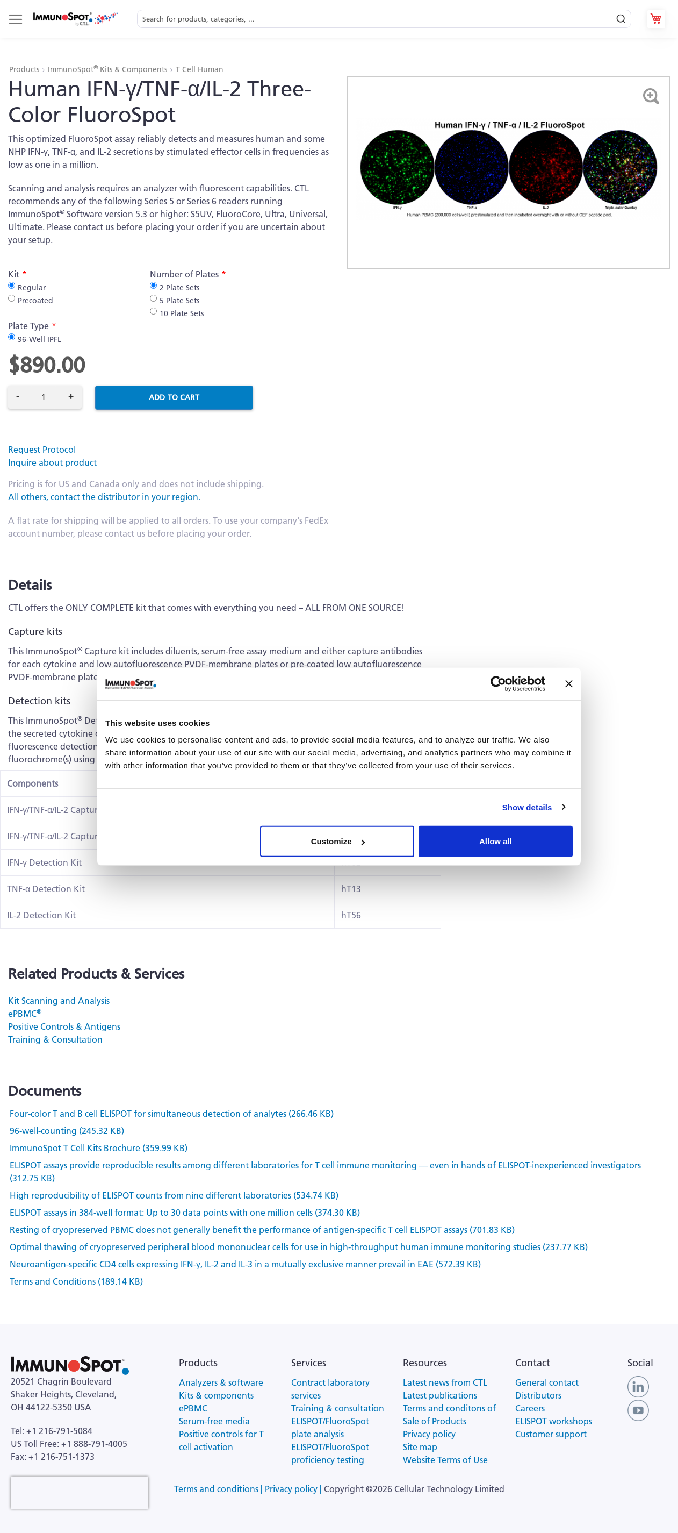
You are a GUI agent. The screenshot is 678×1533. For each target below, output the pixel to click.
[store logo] (75, 19)
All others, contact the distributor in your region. (104, 496)
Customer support (551, 1434)
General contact (547, 1382)
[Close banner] (569, 683)
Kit (13, 274)
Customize (338, 841)
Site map (420, 1447)
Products (25, 69)
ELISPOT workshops (553, 1421)
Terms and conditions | (219, 1489)
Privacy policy (429, 1434)
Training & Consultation (55, 1039)
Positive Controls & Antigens (64, 1026)
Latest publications (440, 1395)
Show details (527, 806)
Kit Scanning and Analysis (59, 1000)
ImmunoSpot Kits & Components (108, 69)
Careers (530, 1408)
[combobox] (384, 19)
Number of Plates (184, 274)
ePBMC (25, 1013)
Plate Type (28, 325)
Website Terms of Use (445, 1459)
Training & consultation (337, 1408)
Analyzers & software (221, 1382)
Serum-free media (214, 1421)
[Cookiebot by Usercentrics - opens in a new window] (498, 683)
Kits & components (216, 1395)
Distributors (538, 1395)
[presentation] (79, 1493)
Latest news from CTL (445, 1382)
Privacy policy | (294, 1489)
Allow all (495, 841)
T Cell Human (199, 69)
